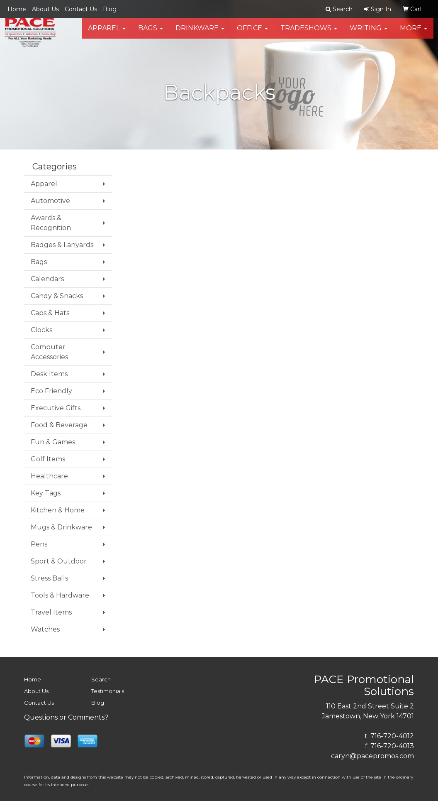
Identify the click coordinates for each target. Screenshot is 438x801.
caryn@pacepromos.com (372, 756)
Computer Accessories (49, 352)
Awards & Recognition (51, 223)
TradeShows (308, 33)
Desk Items (49, 374)
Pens (39, 544)
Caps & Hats (50, 313)
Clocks (41, 330)
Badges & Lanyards (62, 245)
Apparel (107, 33)
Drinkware (199, 33)
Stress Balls (49, 578)
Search (101, 679)
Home (16, 9)
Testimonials (107, 691)
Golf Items (48, 459)
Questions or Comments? (66, 717)
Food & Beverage (59, 425)
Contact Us (81, 9)
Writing (368, 33)
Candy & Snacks (57, 296)
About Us (45, 9)
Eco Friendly (51, 391)
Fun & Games (53, 442)
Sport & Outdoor (59, 561)
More (413, 33)
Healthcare (49, 476)
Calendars (47, 279)
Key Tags (46, 493)
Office (252, 33)
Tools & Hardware (60, 595)
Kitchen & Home (58, 510)
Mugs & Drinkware (61, 527)
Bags (150, 33)
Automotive (50, 201)
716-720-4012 (392, 736)
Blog (110, 9)
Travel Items (51, 612)
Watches (45, 629)
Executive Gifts (55, 408)
